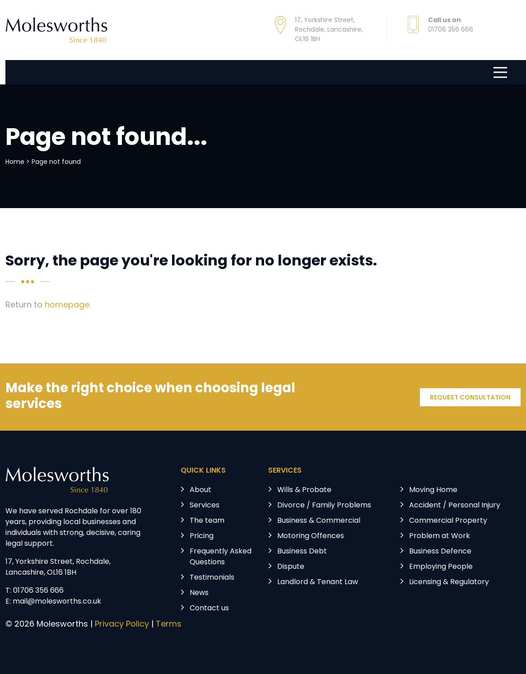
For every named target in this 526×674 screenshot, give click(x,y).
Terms (169, 624)
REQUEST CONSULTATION (470, 398)
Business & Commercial (318, 521)
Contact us (209, 608)
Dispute (290, 567)
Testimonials (212, 577)
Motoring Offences (310, 536)
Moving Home (433, 490)
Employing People (441, 567)
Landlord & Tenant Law (317, 582)
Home (14, 162)
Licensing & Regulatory (449, 582)
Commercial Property (448, 521)
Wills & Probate (304, 490)
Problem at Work (439, 536)
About (200, 490)
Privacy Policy (122, 624)
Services (204, 505)
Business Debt (302, 551)
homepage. (68, 305)
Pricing (202, 536)
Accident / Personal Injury (454, 505)
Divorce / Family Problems (324, 505)
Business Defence (440, 551)
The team (207, 521)
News (199, 593)
